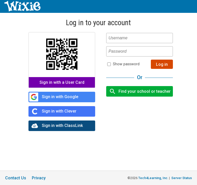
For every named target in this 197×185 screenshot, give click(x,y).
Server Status (181, 178)
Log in (162, 64)
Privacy (39, 177)
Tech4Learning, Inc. (153, 178)
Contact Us (15, 177)
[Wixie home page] (22, 10)
